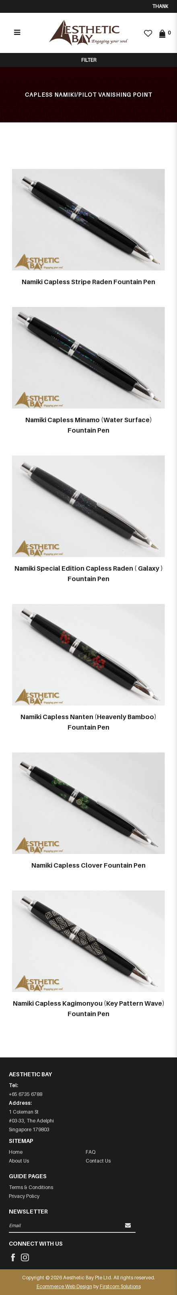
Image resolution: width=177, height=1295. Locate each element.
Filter (88, 60)
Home (16, 1152)
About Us (19, 1161)
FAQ (90, 1152)
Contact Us (98, 1161)
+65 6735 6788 (25, 1094)
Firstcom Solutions (120, 1286)
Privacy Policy (24, 1196)
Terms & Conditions (31, 1187)
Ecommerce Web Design (64, 1286)
